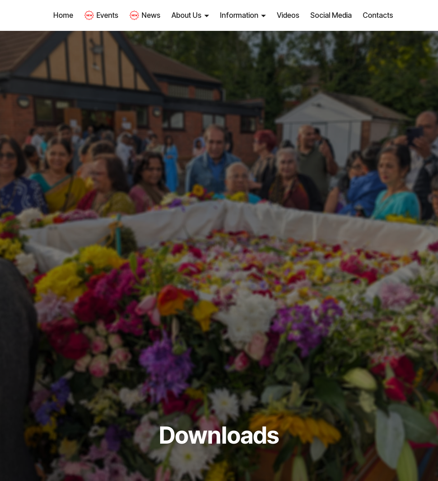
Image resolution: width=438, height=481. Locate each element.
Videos (288, 15)
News (144, 15)
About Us (186, 15)
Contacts (378, 15)
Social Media (331, 15)
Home (63, 15)
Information (239, 15)
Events (101, 15)
